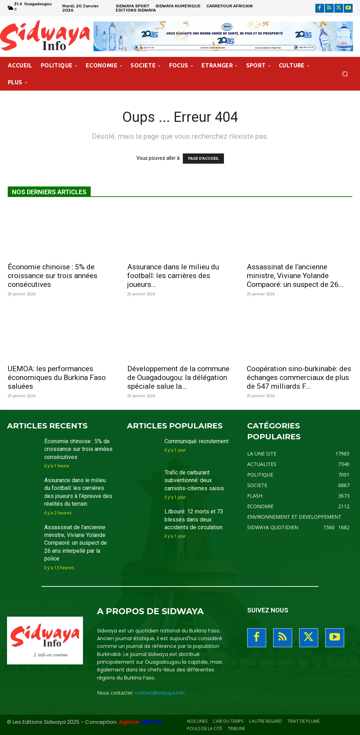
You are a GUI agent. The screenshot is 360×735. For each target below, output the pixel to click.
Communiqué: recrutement (197, 441)
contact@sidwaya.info (160, 692)
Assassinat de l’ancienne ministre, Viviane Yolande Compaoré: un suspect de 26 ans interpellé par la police (75, 543)
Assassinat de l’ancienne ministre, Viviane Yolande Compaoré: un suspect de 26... (295, 276)
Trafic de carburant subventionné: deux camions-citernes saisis (194, 480)
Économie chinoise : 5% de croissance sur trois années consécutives (52, 276)
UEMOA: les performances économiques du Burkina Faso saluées (57, 378)
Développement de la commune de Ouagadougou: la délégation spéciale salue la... (178, 378)
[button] (344, 73)
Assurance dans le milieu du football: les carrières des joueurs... (173, 276)
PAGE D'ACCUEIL (203, 158)
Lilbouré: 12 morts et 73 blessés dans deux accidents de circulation (194, 519)
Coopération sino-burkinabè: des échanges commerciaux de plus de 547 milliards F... (299, 378)
